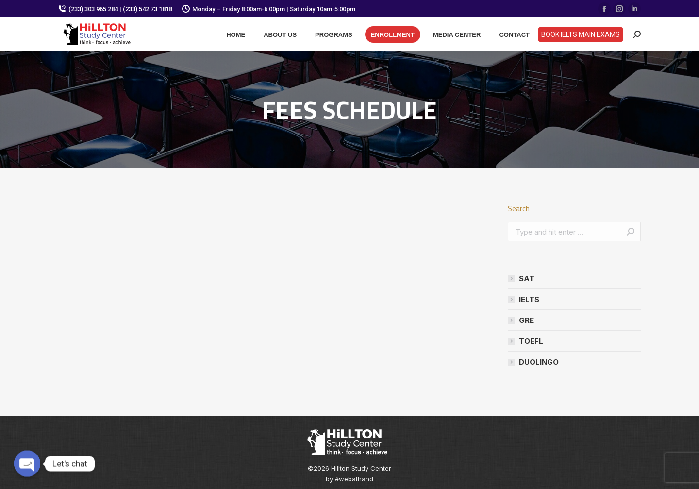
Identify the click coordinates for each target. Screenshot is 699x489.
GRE (526, 320)
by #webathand (349, 479)
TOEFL (531, 341)
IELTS (529, 299)
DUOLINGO (539, 362)
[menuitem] (235, 34)
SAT (526, 278)
